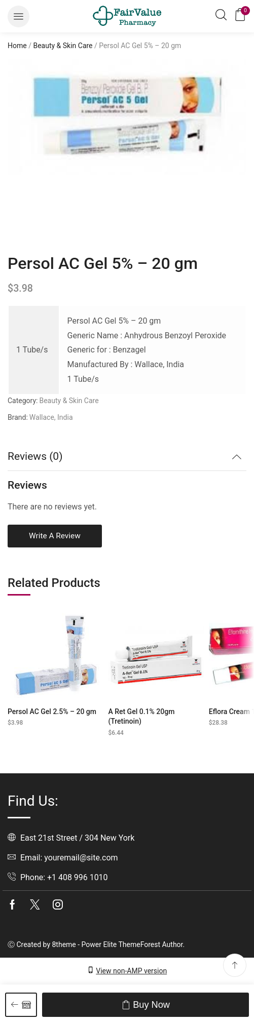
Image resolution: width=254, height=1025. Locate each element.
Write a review (55, 535)
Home (17, 46)
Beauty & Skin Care (62, 46)
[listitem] (33, 209)
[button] (18, 16)
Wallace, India (51, 417)
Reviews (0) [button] (35, 456)
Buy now (151, 1005)
